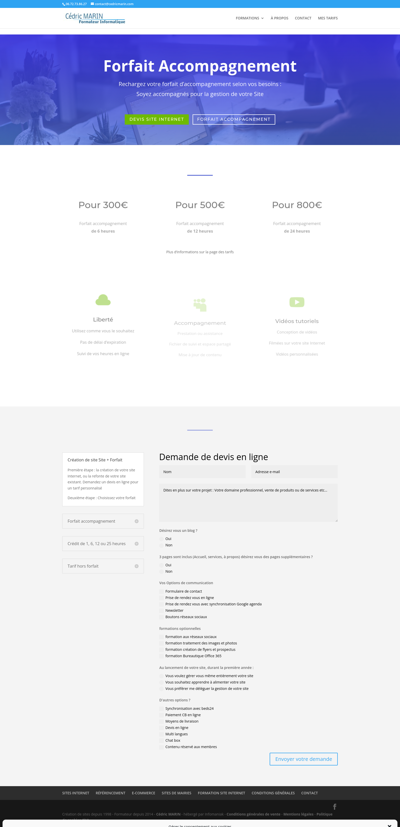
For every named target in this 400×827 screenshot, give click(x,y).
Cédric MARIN (168, 814)
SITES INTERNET (75, 792)
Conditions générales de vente (253, 814)
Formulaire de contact (180, 591)
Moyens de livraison (178, 721)
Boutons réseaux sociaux (183, 616)
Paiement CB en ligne (180, 714)
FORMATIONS (247, 18)
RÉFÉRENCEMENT (110, 792)
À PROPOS (280, 18)
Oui (165, 538)
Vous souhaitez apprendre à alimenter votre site (202, 682)
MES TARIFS (328, 18)
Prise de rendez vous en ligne (186, 597)
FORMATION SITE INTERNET (221, 792)
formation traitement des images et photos (198, 643)
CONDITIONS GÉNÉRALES (273, 792)
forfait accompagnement (234, 119)
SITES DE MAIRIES (176, 792)
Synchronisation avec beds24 (186, 708)
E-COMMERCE (143, 792)
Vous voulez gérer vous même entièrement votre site (206, 675)
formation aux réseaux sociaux (188, 636)
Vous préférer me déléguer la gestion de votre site (203, 688)
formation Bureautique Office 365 (190, 655)
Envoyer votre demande (303, 759)
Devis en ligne (173, 727)
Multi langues (173, 734)
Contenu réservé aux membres (188, 746)
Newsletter (171, 610)
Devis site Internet (156, 119)
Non (165, 545)
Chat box (169, 740)
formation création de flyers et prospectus (197, 649)
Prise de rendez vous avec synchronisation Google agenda (210, 604)
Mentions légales (298, 814)
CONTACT (303, 18)
